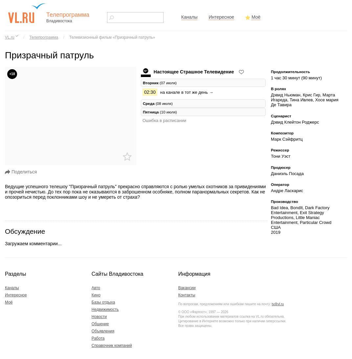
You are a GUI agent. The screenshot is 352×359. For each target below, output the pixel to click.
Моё (256, 17)
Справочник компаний (112, 345)
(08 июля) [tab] (158, 103)
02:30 (150, 92)
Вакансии (187, 288)
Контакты (186, 295)
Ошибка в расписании (164, 120)
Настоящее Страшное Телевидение (188, 71)
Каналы (189, 17)
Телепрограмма (44, 37)
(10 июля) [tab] (160, 112)
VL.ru (9, 37)
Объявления (103, 331)
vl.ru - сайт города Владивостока (27, 13)
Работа (98, 338)
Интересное (221, 17)
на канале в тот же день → (186, 92)
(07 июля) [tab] (160, 83)
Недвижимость (105, 309)
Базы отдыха (103, 302)
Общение (100, 324)
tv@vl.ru (278, 304)
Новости (99, 316)
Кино (96, 295)
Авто (96, 288)
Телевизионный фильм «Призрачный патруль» (112, 37)
